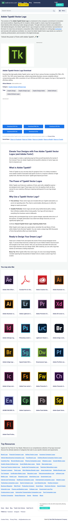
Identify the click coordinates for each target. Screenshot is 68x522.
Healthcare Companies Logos (25, 480)
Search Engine (61, 486)
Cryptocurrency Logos (7, 492)
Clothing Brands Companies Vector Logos (50, 458)
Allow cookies (44, 508)
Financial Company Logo (16, 454)
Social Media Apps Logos (27, 464)
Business (35, 495)
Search (54, 11)
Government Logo (46, 476)
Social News (39, 486)
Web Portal (17, 486)
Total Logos (17, 470)
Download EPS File (12, 131)
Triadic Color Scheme (19, 508)
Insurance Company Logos (47, 454)
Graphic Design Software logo (17, 87)
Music (41, 495)
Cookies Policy (5, 519)
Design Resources (20, 495)
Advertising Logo (34, 476)
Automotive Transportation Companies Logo (28, 492)
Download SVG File (12, 126)
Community (37, 2)
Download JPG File (54, 126)
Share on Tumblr (58, 139)
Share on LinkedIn (37, 139)
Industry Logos (60, 480)
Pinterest (23, 512)
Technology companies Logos (9, 483)
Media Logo (4, 476)
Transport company (6, 470)
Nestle (38, 464)
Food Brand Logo (31, 458)
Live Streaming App (40, 483)
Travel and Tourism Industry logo (10, 467)
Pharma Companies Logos (33, 461)
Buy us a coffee (23, 5)
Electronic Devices (50, 486)
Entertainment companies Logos (45, 480)
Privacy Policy (13, 519)
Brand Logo (4, 454)
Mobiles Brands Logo (59, 470)
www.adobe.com (16, 83)
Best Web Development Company (58, 519)
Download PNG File (33, 126)
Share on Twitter (27, 139)
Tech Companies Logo (49, 492)
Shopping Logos (23, 476)
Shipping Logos (46, 461)
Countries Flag (5, 461)
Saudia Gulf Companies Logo (30, 467)
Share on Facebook (16, 139)
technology (58, 29)
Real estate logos (47, 464)
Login (56, 2)
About (25, 2)
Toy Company (5, 473)
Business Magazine (6, 486)
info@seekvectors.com (25, 519)
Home (20, 2)
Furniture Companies (7, 495)
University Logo (5, 489)
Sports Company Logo (26, 483)
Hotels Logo (13, 476)
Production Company (28, 486)
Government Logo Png (45, 489)
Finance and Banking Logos (20, 489)
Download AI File (33, 131)
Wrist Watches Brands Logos (30, 470)
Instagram (16, 512)
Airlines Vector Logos (31, 454)
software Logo (60, 473)
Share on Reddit (48, 139)
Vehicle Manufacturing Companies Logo (12, 458)
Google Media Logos (59, 461)
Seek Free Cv (29, 508)
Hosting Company (53, 483)
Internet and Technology (8, 480)
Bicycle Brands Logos (17, 461)
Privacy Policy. (51, 136)
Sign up (59, 4)
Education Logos (32, 473)
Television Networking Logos (48, 467)
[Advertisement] (51, 55)
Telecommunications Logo (46, 473)
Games (29, 495)
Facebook (10, 512)
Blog (30, 2)
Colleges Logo (33, 489)
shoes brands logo (46, 470)
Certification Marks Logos (18, 473)
